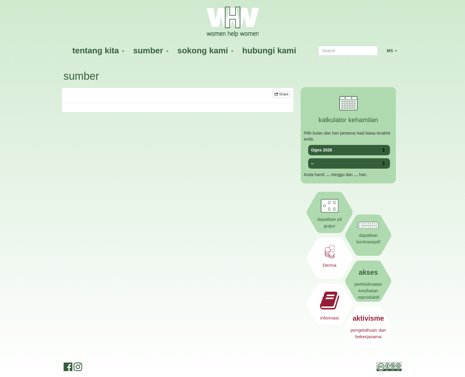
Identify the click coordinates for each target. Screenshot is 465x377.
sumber (150, 50)
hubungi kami (269, 50)
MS (394, 53)
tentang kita (98, 50)
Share (282, 94)
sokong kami (205, 50)
